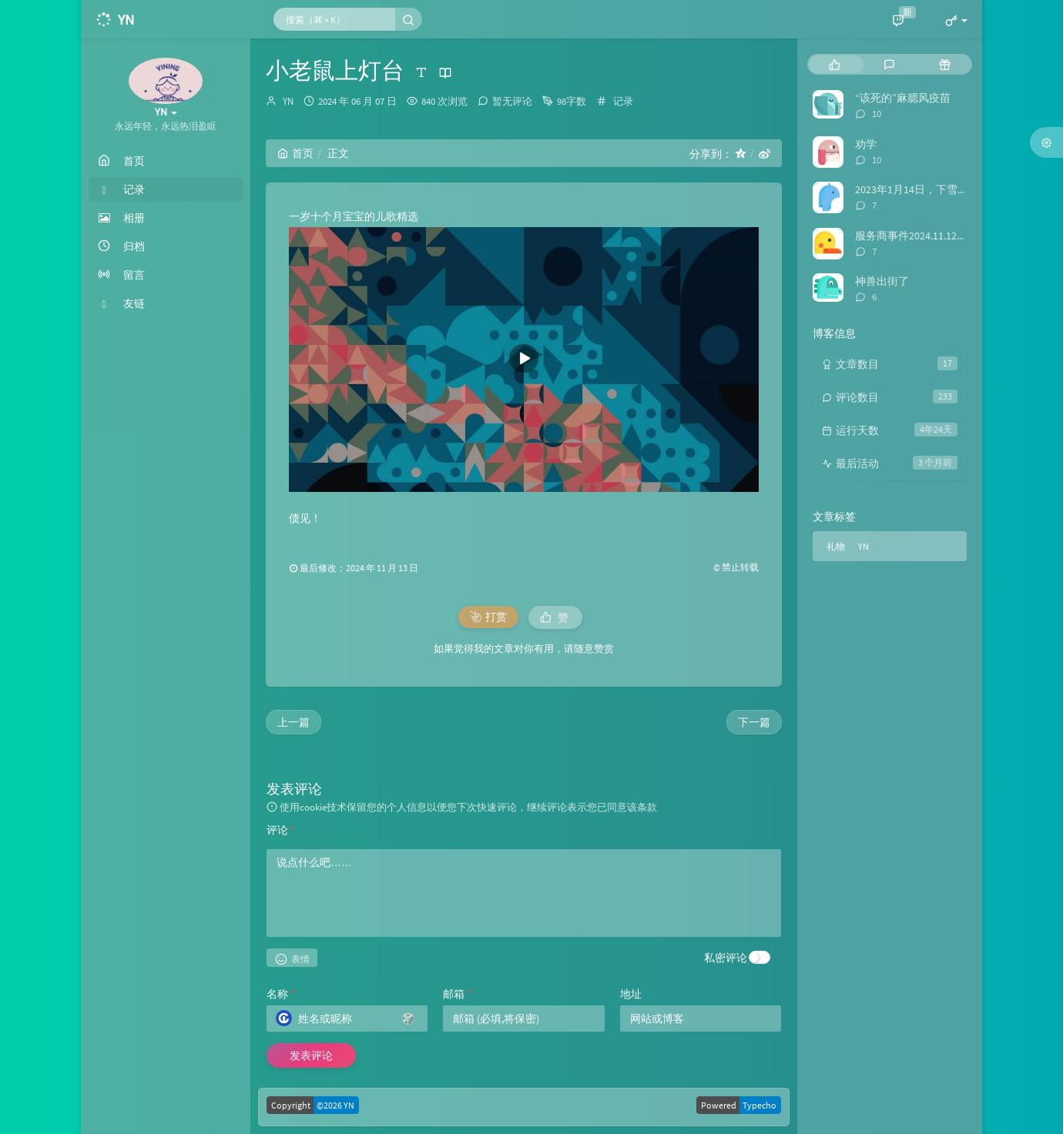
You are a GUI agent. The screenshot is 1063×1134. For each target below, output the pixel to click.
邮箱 (457, 994)
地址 (631, 994)
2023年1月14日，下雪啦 (911, 189)
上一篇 (293, 722)
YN (288, 101)
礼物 (836, 546)
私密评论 (725, 958)
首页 (295, 153)
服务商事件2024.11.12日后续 (922, 236)
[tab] (834, 64)
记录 (623, 101)
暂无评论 (512, 101)
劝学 (866, 144)
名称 (281, 994)
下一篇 (754, 722)
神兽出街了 (882, 281)
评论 (281, 830)
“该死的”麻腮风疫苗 (903, 98)
